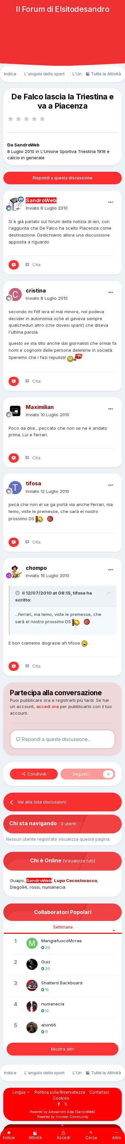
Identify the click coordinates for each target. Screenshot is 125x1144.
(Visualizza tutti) (79, 860)
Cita (36, 264)
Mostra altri (62, 1049)
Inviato (47, 208)
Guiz (45, 961)
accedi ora (47, 706)
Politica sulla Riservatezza (60, 1092)
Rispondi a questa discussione (62, 177)
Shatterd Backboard (61, 982)
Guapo (17, 880)
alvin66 (48, 1025)
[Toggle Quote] (18, 593)
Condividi (33, 774)
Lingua (21, 1092)
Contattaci (99, 1092)
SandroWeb (26, 144)
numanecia (53, 887)
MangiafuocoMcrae (61, 940)
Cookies (61, 1098)
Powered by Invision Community (62, 1117)
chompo (36, 568)
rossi (35, 887)
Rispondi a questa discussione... (53, 739)
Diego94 (18, 887)
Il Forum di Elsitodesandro (62, 9)
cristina (36, 290)
